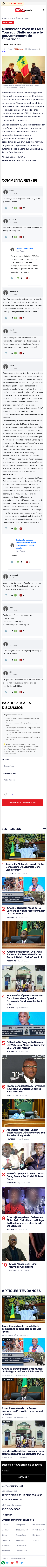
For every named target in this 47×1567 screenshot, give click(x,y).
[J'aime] (14, 208)
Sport (10, 1095)
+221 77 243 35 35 (11, 1495)
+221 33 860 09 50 (12, 1499)
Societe (10, 917)
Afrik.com (36, 1540)
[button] (6, 207)
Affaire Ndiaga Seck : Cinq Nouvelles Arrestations (22, 1265)
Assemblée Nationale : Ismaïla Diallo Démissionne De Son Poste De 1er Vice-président (24, 867)
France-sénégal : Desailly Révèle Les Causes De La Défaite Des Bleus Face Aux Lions (26, 1089)
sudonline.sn (20, 1540)
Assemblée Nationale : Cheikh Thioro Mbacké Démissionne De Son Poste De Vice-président (26, 1132)
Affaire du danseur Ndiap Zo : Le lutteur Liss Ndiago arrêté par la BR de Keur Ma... (23, 1370)
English (4, 51)
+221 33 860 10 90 (32, 1495)
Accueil (4, 18)
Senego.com (20, 1525)
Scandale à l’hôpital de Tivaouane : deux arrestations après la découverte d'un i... (23, 1452)
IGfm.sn (4, 1535)
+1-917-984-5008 (11, 1509)
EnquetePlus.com (39, 1525)
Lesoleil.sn (5, 1530)
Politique (10, 873)
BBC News (36, 1535)
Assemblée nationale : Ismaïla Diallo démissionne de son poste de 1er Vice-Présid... (22, 1329)
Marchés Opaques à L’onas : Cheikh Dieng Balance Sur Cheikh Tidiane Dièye (25, 1176)
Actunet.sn (6, 1551)
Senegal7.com (21, 1535)
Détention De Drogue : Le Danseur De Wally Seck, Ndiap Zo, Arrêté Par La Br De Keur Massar (26, 1045)
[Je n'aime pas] (22, 208)
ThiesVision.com (22, 1530)
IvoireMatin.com (38, 1530)
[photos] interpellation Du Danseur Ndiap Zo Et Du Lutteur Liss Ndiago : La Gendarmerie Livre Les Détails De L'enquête (26, 1221)
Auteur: (22, 764)
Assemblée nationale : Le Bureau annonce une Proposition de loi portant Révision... (22, 1411)
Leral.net (5, 1525)
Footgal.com (6, 1540)
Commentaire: (22, 785)
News (11, 18)
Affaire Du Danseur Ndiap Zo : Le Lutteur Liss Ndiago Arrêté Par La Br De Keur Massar (26, 911)
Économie (19, 18)
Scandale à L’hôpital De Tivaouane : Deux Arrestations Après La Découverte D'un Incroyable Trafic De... (25, 999)
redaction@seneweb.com (21, 1520)
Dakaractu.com (21, 1551)
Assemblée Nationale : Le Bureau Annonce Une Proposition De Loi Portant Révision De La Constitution (25, 954)
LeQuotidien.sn (21, 1546)
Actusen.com (6, 1546)
